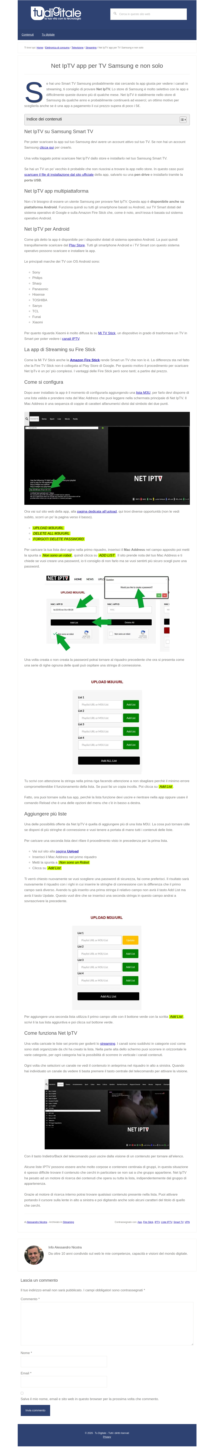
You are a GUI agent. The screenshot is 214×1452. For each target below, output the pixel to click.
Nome (26, 1351)
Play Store (77, 244)
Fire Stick (148, 1220)
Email (26, 1372)
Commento (30, 1297)
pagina (67, 850)
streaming (107, 1042)
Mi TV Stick (107, 331)
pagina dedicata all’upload (97, 510)
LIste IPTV (166, 1220)
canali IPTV (70, 337)
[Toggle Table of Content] (181, 118)
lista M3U (143, 391)
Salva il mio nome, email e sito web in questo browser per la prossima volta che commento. (90, 1397)
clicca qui (47, 146)
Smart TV (178, 1220)
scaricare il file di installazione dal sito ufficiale (59, 173)
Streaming (68, 1220)
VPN (187, 1220)
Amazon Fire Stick (85, 358)
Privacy (107, 1435)
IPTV (157, 1220)
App (139, 1220)
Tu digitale (59, 14)
